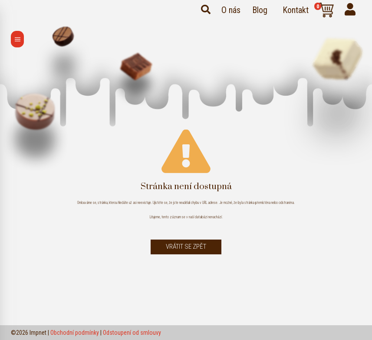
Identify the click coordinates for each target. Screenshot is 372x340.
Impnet (38, 332)
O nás (230, 10)
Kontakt (296, 10)
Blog (259, 10)
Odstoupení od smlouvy (132, 332)
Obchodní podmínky (74, 332)
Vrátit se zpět (186, 246)
